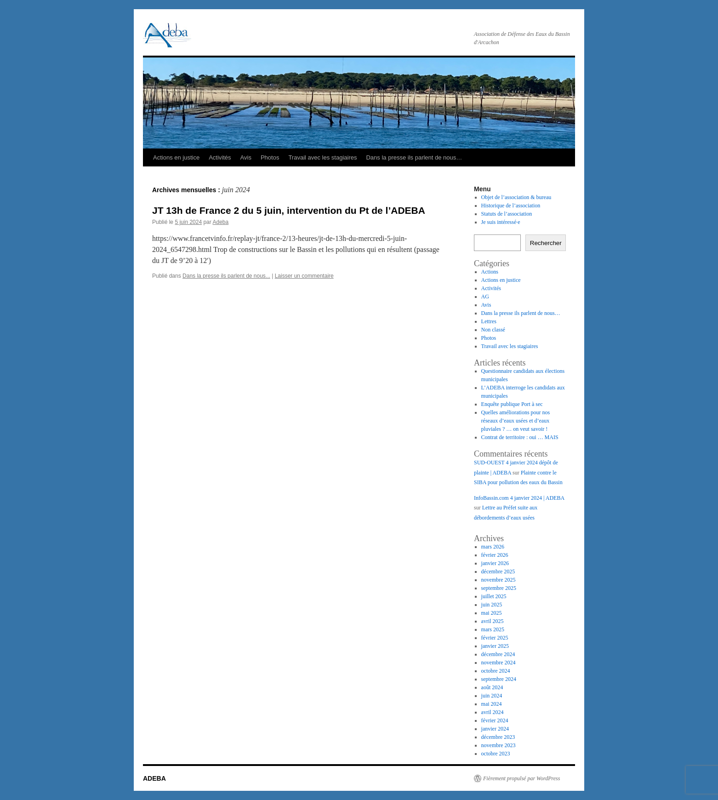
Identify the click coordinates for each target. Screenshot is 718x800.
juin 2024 (491, 695)
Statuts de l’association (506, 214)
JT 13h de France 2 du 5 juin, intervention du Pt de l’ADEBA (288, 210)
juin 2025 (491, 604)
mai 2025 (491, 613)
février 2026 (494, 555)
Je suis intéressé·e (500, 222)
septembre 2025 (498, 588)
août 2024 (492, 687)
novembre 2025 (498, 580)
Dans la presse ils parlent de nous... (226, 276)
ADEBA (154, 778)
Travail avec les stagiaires (322, 157)
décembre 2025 (498, 571)
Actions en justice (176, 157)
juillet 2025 (494, 596)
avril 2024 (492, 712)
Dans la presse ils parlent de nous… (414, 157)
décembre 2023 (498, 737)
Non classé (493, 329)
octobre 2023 (495, 753)
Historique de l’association (511, 205)
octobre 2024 (495, 671)
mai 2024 (491, 704)
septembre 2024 (498, 679)
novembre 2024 (498, 662)
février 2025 (494, 637)
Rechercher (546, 243)
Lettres (488, 321)
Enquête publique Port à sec (512, 404)
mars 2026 (492, 546)
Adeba (220, 222)
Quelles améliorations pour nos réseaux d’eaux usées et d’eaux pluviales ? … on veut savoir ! (515, 420)
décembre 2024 (498, 654)
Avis (245, 157)
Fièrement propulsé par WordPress (521, 778)
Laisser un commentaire (304, 276)
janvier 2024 (495, 729)
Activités (220, 157)
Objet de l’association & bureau (516, 197)
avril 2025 (492, 621)
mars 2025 (492, 629)
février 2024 (494, 720)
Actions (489, 272)
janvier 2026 (495, 563)
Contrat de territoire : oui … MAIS (519, 437)
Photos (270, 157)
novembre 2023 (498, 745)
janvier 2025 (495, 646)
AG (485, 296)
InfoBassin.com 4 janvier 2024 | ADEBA (519, 498)
